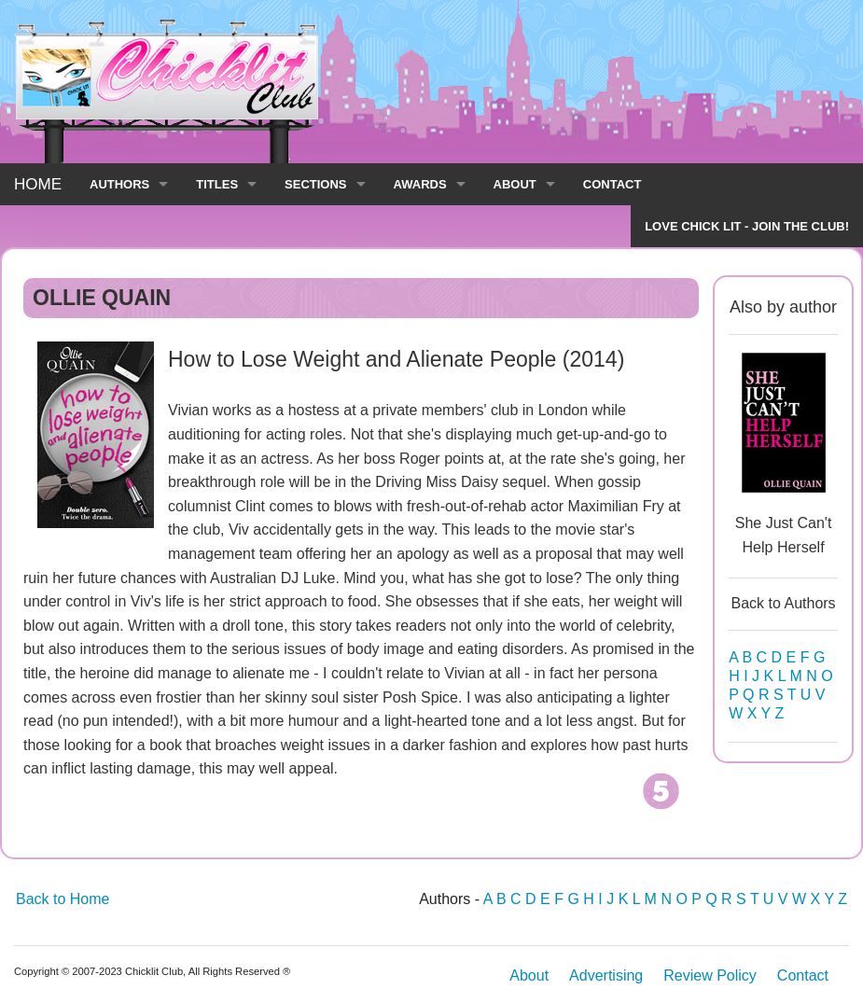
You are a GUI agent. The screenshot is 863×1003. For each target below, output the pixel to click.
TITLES (217, 184)
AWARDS (420, 184)
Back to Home (62, 899)
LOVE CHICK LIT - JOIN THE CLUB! (747, 226)
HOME (38, 184)
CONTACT (612, 184)
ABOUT (515, 184)
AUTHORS (119, 184)
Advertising (606, 975)
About (529, 975)
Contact (802, 975)
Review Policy (710, 975)
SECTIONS (315, 184)
